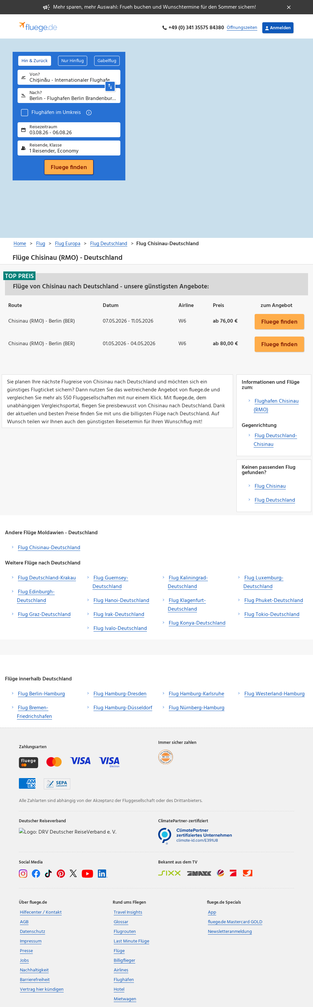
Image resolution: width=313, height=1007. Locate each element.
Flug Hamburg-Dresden (120, 691)
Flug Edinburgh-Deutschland (36, 593)
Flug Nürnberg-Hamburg (196, 705)
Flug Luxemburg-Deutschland (263, 579)
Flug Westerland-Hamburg (274, 691)
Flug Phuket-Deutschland (273, 597)
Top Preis (19, 273)
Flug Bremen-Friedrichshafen (34, 709)
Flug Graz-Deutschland (44, 611)
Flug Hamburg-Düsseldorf (123, 705)
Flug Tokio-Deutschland (271, 611)
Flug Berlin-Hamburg (41, 691)
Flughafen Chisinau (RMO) (276, 402)
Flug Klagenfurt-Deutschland (187, 602)
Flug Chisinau (270, 483)
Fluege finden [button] (279, 318)
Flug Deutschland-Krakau (47, 575)
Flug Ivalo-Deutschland (120, 625)
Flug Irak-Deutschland (119, 611)
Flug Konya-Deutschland (197, 620)
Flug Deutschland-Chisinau (275, 437)
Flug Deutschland (275, 497)
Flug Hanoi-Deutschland (121, 597)
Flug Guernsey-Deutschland (110, 579)
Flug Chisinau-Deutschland (49, 545)
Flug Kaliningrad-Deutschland (188, 579)
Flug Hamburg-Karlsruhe (196, 691)
